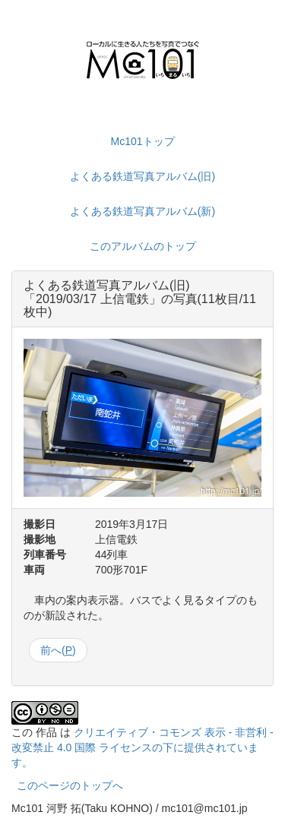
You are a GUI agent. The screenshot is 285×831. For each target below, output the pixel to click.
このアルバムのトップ (143, 246)
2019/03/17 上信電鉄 (92, 298)
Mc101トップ (142, 141)
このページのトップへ (70, 785)
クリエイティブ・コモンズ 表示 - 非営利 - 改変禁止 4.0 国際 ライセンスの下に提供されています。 (142, 747)
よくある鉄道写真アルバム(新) (142, 211)
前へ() (58, 650)
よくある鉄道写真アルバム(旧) (142, 176)
